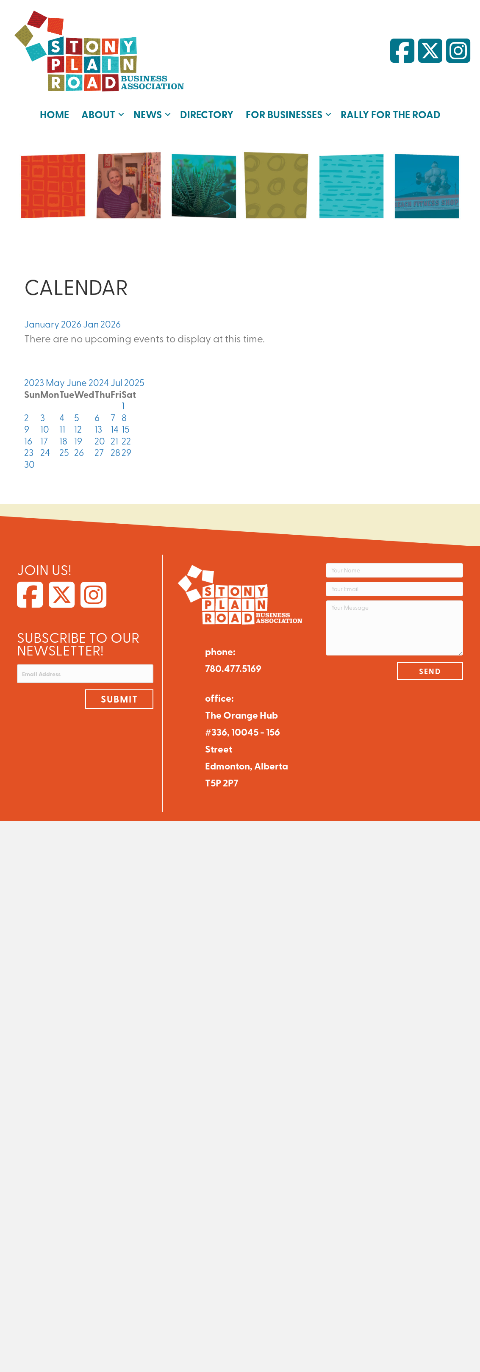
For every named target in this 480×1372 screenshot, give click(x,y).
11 (62, 425)
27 (99, 448)
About (102, 112)
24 (45, 448)
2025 (134, 378)
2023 (35, 378)
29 (126, 448)
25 (64, 448)
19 (78, 437)
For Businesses (284, 112)
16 (28, 437)
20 (99, 437)
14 (115, 425)
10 (44, 425)
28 (115, 448)
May (56, 378)
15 (126, 425)
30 (29, 460)
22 (126, 437)
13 (98, 425)
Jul (117, 378)
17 (44, 437)
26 (79, 448)
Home (60, 112)
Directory (208, 112)
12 (78, 425)
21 (114, 437)
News (151, 112)
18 (63, 437)
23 (28, 448)
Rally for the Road (387, 112)
